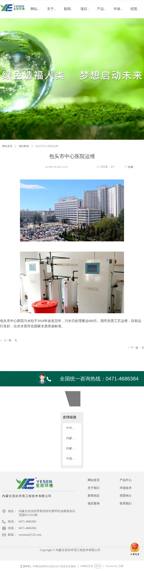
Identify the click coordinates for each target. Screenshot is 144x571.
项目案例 (24, 146)
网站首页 (7, 146)
